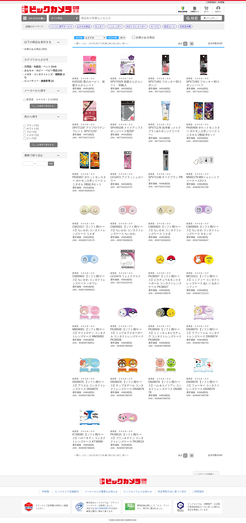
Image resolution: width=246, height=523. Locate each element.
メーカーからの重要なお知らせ (101, 491)
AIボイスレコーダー (136, 26)
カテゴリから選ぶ (37, 18)
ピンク (31, 138)
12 (118, 43)
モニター (99, 26)
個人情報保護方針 (103, 508)
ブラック (33, 125)
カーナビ (155, 26)
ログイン (218, 10)
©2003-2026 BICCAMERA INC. (123, 520)
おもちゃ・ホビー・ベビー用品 (43, 70)
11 (114, 43)
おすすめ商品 (83, 26)
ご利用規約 (211, 2)
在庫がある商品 (35, 49)
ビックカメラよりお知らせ (138, 491)
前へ (78, 43)
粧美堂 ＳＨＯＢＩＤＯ (42, 99)
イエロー (33, 135)
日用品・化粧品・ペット (40, 66)
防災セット (169, 26)
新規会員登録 (182, 10)
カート (206, 10)
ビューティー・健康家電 (39, 81)
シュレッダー (115, 26)
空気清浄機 (185, 26)
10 (109, 43)
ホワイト (33, 128)
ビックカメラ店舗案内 (67, 491)
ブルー (31, 131)
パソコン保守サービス (61, 26)
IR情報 (221, 2)
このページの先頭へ (205, 474)
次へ (124, 43)
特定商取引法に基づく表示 (172, 491)
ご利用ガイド (194, 10)
